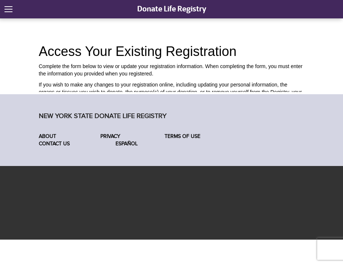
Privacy (110, 136)
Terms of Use (182, 136)
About (47, 136)
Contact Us (54, 144)
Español (126, 144)
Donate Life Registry (171, 9)
